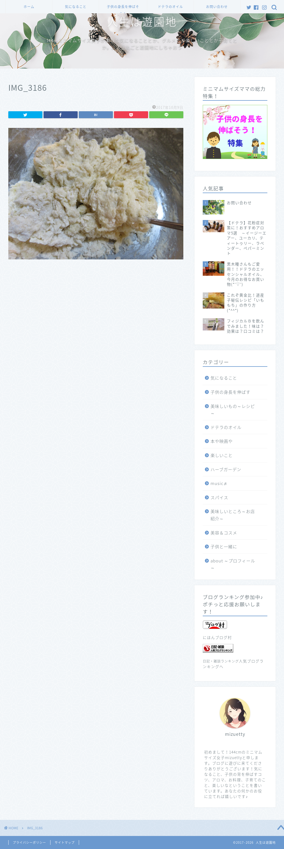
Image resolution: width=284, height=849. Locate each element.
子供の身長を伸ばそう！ (123, 9)
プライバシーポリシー (29, 842)
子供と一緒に (224, 546)
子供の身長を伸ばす (230, 392)
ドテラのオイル (170, 7)
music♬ (219, 483)
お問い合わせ (217, 7)
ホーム (29, 7)
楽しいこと (222, 455)
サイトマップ (65, 842)
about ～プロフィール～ (233, 564)
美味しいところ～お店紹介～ (233, 515)
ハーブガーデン (226, 469)
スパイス (219, 497)
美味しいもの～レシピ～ (233, 409)
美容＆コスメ (224, 532)
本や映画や (222, 441)
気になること (76, 7)
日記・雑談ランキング (221, 661)
